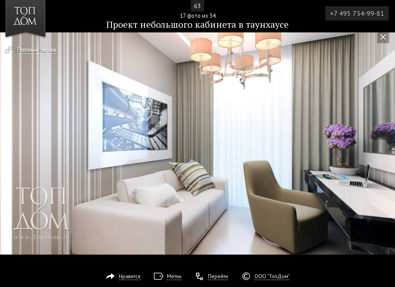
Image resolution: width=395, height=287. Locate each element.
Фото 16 (8, 143)
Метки (174, 276)
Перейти (218, 276)
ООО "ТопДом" (272, 276)
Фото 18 (386, 143)
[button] (34, 50)
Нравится (129, 276)
